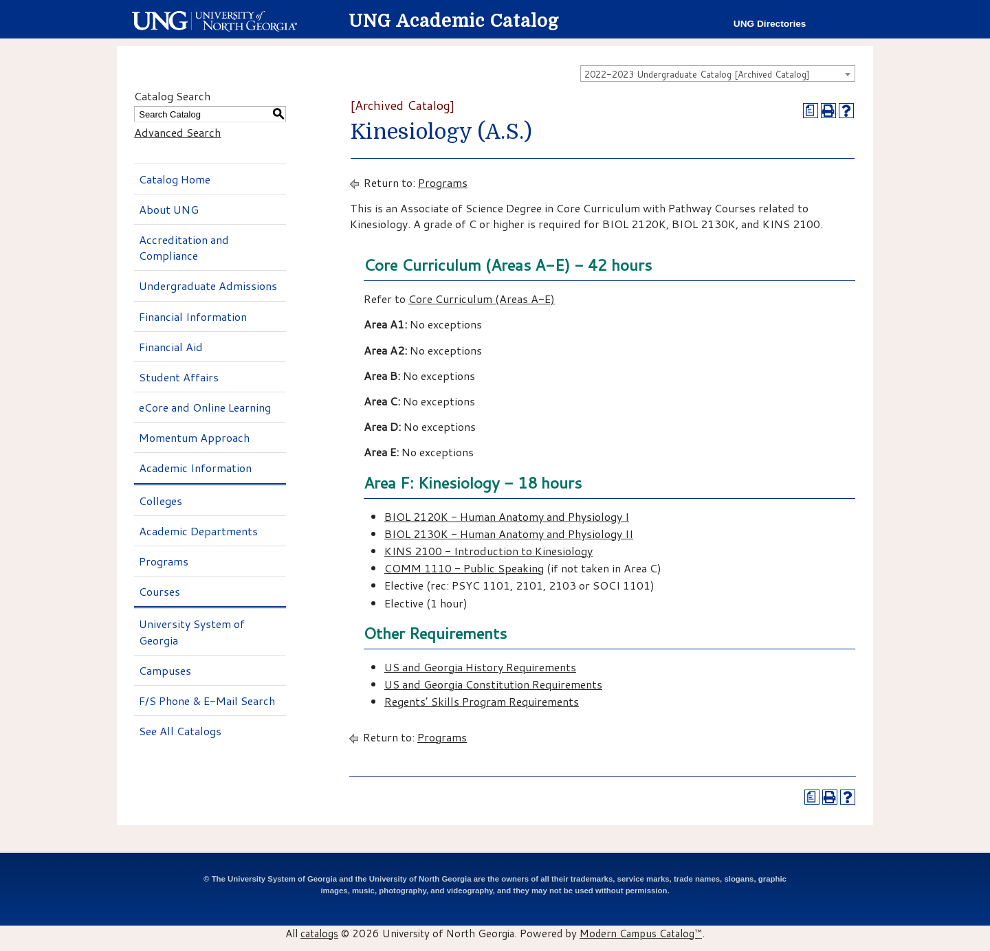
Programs (163, 561)
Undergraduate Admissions (208, 285)
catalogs (319, 933)
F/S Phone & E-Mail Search (207, 700)
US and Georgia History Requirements (480, 667)
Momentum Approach (194, 437)
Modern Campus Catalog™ (641, 933)
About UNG (169, 209)
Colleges (160, 500)
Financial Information (193, 316)
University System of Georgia (192, 631)
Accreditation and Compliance (184, 247)
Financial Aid (171, 347)
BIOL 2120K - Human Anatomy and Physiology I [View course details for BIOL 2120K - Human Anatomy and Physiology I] (506, 516)
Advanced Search (177, 132)
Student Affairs (179, 377)
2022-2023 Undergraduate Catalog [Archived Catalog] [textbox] (697, 74)
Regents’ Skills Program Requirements (481, 701)
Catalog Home (174, 179)
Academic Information (195, 467)
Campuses (165, 670)
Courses (159, 591)
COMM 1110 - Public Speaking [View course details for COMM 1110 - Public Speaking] (464, 568)
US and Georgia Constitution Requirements (493, 684)
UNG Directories (770, 24)
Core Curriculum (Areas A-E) (481, 298)
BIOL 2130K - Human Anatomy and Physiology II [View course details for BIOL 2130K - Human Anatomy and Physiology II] (508, 533)
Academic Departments (198, 531)
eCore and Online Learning (205, 407)
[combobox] (717, 73)
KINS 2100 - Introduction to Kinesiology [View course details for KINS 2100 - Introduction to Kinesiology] (488, 551)
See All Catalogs (180, 731)
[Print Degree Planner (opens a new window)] (810, 110)
